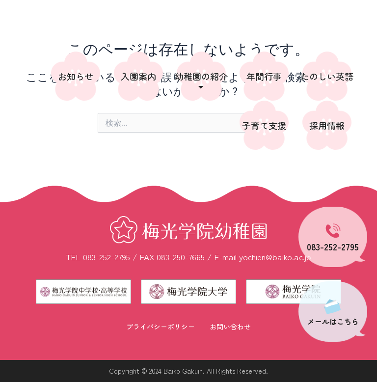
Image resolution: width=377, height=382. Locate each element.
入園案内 (138, 76)
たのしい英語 (326, 76)
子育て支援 (264, 125)
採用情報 (327, 125)
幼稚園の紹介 (201, 81)
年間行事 (264, 76)
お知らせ (75, 76)
